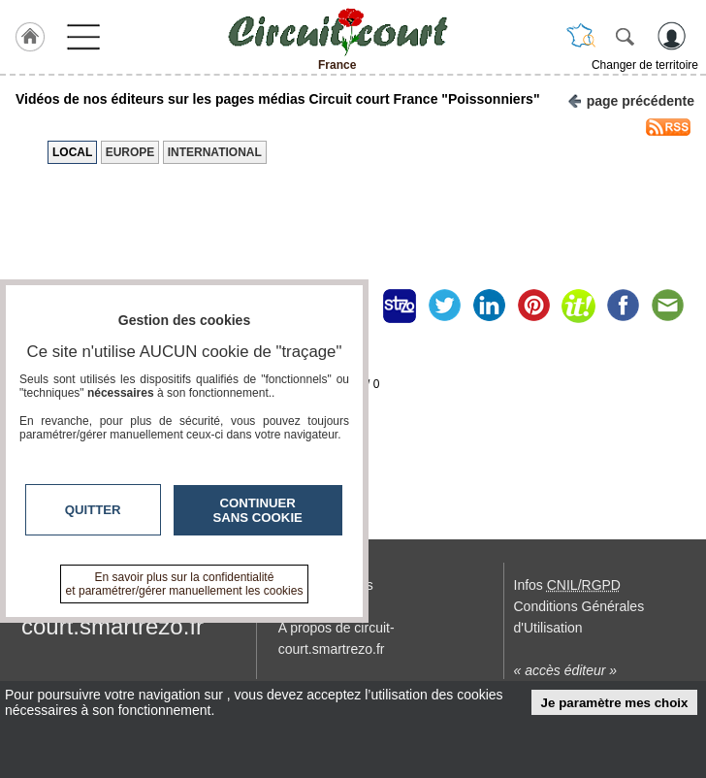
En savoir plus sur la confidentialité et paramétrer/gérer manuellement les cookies (185, 584)
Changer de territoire (645, 65)
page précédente (630, 99)
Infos (567, 585)
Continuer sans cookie (258, 510)
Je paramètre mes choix (615, 703)
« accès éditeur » (566, 670)
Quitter (93, 509)
